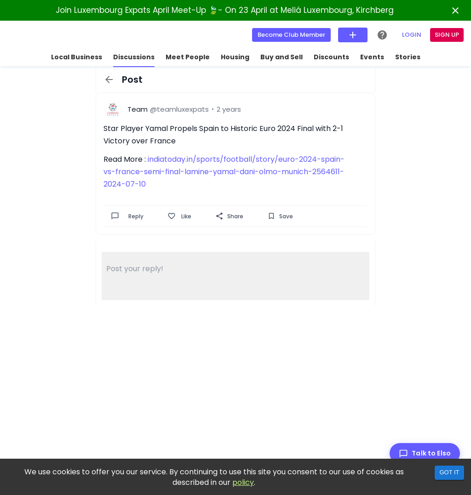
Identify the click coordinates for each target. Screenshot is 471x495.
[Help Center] (382, 35)
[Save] (271, 216)
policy (243, 482)
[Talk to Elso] (425, 453)
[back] (109, 79)
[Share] (219, 216)
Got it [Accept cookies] (449, 472)
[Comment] (115, 216)
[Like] (172, 216)
